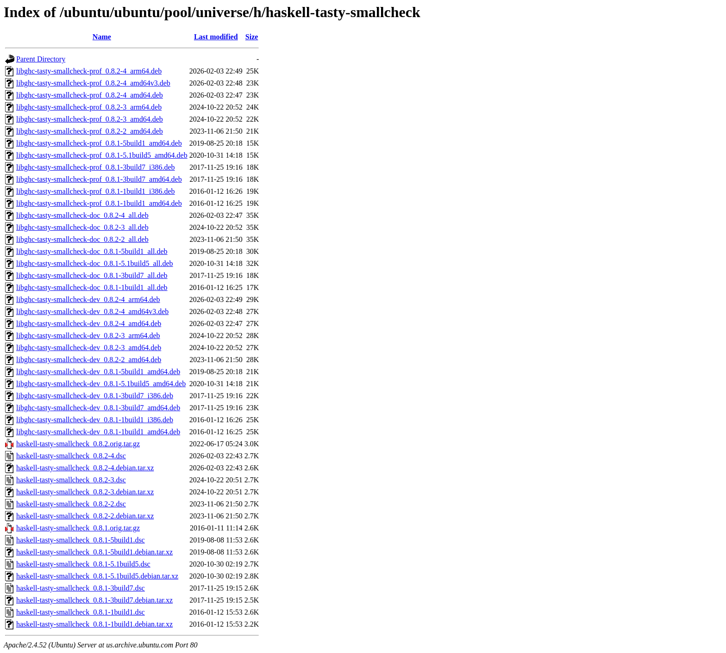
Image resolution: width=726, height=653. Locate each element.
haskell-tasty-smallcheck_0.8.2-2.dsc (71, 504)
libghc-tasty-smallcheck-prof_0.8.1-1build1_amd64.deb (99, 203)
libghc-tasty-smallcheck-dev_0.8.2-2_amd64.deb (88, 359)
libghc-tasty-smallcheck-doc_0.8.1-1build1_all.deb (92, 287)
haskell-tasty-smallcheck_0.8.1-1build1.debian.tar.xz (94, 624)
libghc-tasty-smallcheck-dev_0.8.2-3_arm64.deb (88, 335)
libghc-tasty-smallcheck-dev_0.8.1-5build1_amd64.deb (98, 372)
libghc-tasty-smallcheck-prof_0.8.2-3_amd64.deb (89, 119)
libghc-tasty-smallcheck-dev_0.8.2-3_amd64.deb (88, 347)
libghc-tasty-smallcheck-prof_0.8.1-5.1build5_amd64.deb (102, 155)
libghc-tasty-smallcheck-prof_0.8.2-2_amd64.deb (89, 131)
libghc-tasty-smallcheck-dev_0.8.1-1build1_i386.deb (94, 420)
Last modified (216, 37)
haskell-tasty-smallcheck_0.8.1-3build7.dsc (80, 588)
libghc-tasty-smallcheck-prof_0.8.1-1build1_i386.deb (95, 191)
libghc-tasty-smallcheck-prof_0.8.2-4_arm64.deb (89, 71)
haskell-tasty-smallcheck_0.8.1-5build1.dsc (80, 540)
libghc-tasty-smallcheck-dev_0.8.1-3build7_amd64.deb (98, 408)
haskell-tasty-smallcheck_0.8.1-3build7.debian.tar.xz (94, 600)
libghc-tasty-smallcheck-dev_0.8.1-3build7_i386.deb (94, 396)
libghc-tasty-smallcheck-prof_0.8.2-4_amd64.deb (89, 95)
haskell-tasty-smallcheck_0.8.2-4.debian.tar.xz (85, 468)
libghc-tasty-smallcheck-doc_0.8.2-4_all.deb (82, 215)
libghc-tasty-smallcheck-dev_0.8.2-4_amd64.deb (88, 323)
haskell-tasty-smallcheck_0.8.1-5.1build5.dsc (83, 564)
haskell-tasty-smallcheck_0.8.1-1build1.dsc (80, 612)
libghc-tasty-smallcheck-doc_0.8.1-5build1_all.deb (92, 251)
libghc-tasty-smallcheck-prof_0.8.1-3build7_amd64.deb (99, 179)
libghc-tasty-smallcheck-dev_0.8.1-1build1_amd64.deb (98, 432)
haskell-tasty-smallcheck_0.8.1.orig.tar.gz (78, 528)
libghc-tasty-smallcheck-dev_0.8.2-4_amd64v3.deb (92, 311)
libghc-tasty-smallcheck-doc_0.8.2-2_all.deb (82, 239)
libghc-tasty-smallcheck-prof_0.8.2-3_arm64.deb (89, 107)
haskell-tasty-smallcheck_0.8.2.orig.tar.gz (78, 444)
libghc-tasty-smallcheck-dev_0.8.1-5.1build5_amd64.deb (101, 384)
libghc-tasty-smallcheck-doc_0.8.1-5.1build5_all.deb (94, 263)
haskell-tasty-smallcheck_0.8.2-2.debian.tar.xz (85, 516)
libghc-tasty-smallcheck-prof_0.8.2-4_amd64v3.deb (93, 83)
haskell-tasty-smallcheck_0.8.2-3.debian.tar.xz (85, 492)
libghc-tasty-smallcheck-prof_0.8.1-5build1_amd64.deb (99, 143)
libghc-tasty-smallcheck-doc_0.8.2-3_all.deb (82, 227)
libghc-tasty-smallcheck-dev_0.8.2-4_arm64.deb (88, 299)
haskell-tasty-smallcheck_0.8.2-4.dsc (71, 456)
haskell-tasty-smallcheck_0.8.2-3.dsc (71, 480)
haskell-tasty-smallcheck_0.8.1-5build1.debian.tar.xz (94, 552)
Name (102, 37)
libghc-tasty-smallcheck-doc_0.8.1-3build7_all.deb (92, 275)
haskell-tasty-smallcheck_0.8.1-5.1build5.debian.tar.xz (97, 576)
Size (251, 37)
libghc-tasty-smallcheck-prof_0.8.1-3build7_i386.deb (95, 167)
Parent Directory (40, 59)
